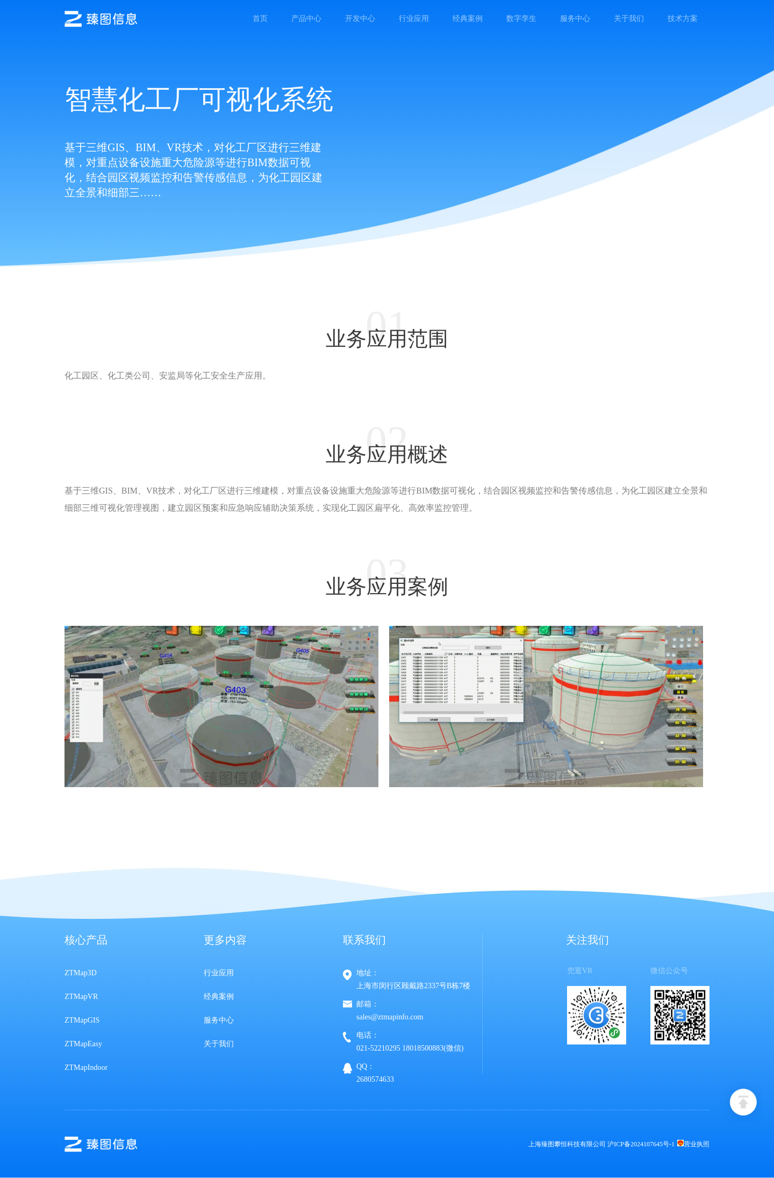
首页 (260, 19)
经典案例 (468, 19)
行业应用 (414, 19)
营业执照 (693, 1144)
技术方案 (683, 19)
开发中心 (360, 19)
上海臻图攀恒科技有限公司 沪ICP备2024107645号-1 (601, 1144)
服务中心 (575, 19)
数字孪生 (521, 19)
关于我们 (629, 19)
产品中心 (306, 19)
